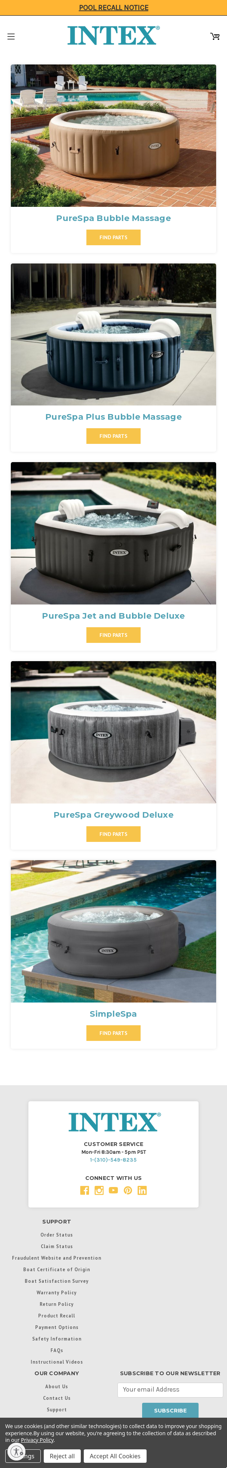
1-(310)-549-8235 (113, 1160)
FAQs (56, 1350)
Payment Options (57, 1327)
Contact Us (57, 1398)
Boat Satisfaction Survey (57, 1281)
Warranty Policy (57, 1292)
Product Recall (56, 1316)
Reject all (62, 1456)
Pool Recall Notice (113, 7)
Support (57, 1409)
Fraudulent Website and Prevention (56, 1258)
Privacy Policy (37, 1439)
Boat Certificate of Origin (56, 1269)
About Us (56, 1386)
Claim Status (57, 1246)
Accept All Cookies (115, 1456)
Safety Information (57, 1339)
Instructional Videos (57, 1362)
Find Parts (113, 237)
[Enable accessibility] (16, 1452)
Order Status (56, 1235)
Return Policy (57, 1304)
